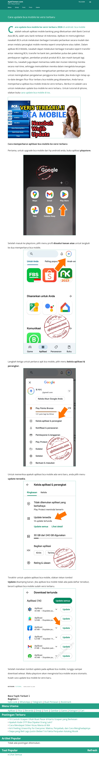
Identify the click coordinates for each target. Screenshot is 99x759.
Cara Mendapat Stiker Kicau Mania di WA (29, 725)
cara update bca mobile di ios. (36, 92)
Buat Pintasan (51, 701)
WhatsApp (25, 701)
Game (38, 7)
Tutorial (18, 686)
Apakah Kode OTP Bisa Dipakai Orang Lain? (30, 722)
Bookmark (66, 701)
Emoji (17, 7)
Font (23, 7)
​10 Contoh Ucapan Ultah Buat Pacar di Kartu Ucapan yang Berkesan (43, 719)
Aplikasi (11, 710)
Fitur (20, 710)
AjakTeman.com (15, 1)
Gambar (55, 710)
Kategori (73, 710)
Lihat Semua (15, 754)
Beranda (29, 710)
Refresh (92, 750)
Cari (82, 710)
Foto (30, 7)
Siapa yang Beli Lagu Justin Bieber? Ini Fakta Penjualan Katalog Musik (43, 731)
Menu (9, 7)
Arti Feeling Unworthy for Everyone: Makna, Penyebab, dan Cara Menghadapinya (49, 728)
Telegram (37, 701)
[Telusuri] (81, 2)
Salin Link (12, 701)
